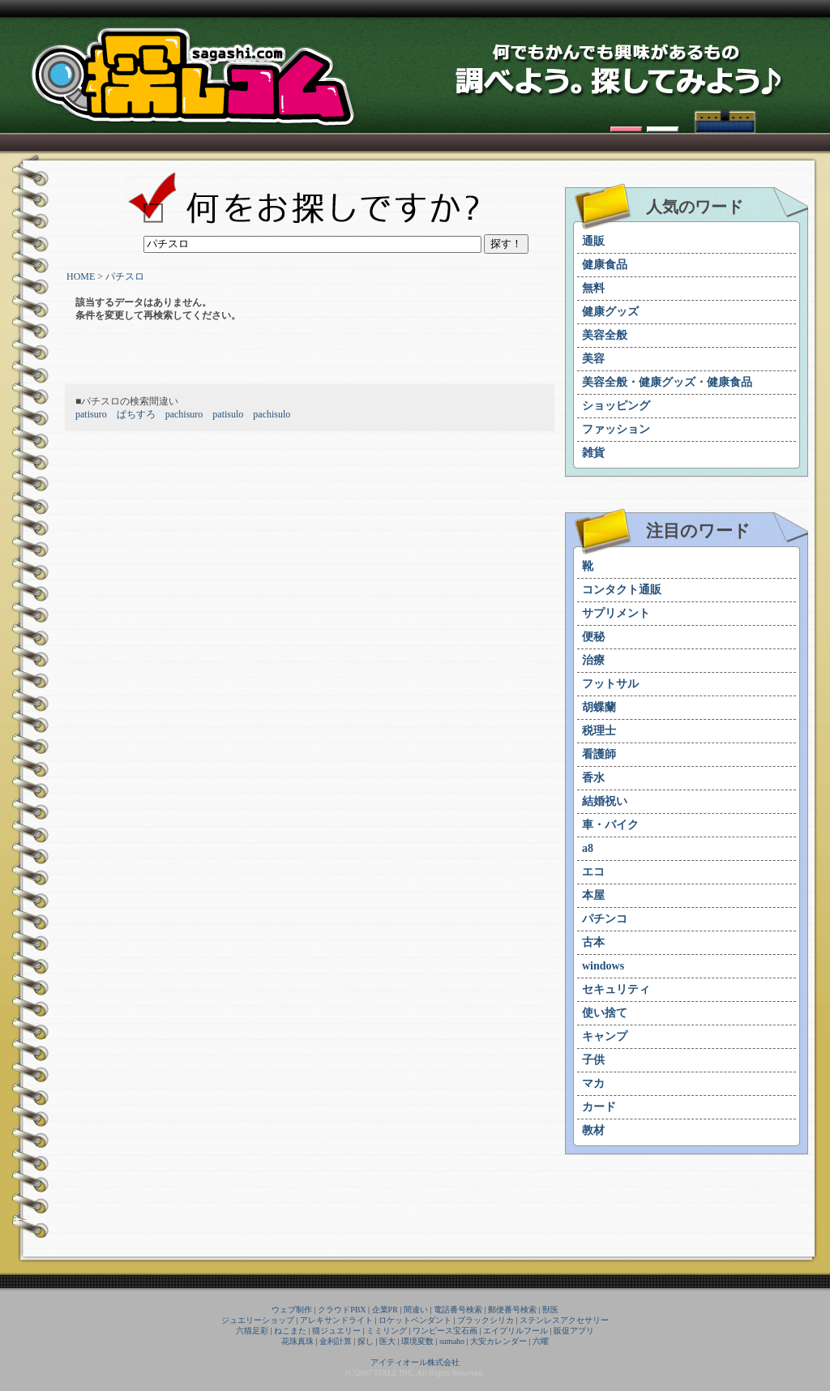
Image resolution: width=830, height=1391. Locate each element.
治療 (593, 660)
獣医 (550, 1309)
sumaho (451, 1341)
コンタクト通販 (621, 590)
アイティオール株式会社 (415, 1362)
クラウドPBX (342, 1309)
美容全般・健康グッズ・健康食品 (667, 382)
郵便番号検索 (512, 1309)
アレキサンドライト (336, 1320)
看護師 (599, 754)
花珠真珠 (297, 1341)
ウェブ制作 (292, 1309)
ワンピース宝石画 (445, 1330)
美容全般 (604, 335)
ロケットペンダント (415, 1320)
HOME (80, 276)
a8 (587, 848)
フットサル (610, 684)
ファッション (616, 429)
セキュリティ (616, 989)
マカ (593, 1083)
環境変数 (417, 1341)
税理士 (599, 731)
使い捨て (604, 1013)
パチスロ (124, 276)
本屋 (593, 895)
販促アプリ (574, 1330)
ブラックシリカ (485, 1320)
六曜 (541, 1341)
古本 (593, 942)
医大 (387, 1341)
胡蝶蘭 (599, 707)
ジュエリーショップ (257, 1320)
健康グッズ (610, 312)
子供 (593, 1060)
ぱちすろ (136, 414)
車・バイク (610, 825)
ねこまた (290, 1330)
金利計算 (335, 1341)
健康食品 (604, 265)
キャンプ (604, 1036)
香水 (593, 778)
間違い (416, 1309)
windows (603, 966)
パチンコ (604, 919)
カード (599, 1107)
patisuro (91, 414)
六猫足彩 (252, 1330)
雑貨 (593, 453)
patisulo (227, 414)
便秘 (593, 637)
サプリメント (616, 613)
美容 (593, 359)
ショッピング (616, 406)
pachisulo (271, 414)
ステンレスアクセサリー (564, 1320)
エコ (593, 872)
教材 (593, 1130)
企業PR (385, 1309)
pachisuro (184, 414)
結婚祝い (604, 801)
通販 (593, 241)
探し (365, 1341)
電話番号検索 (458, 1309)
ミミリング (386, 1330)
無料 (593, 288)
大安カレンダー (498, 1341)
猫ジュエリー (336, 1330)
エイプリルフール (515, 1330)
